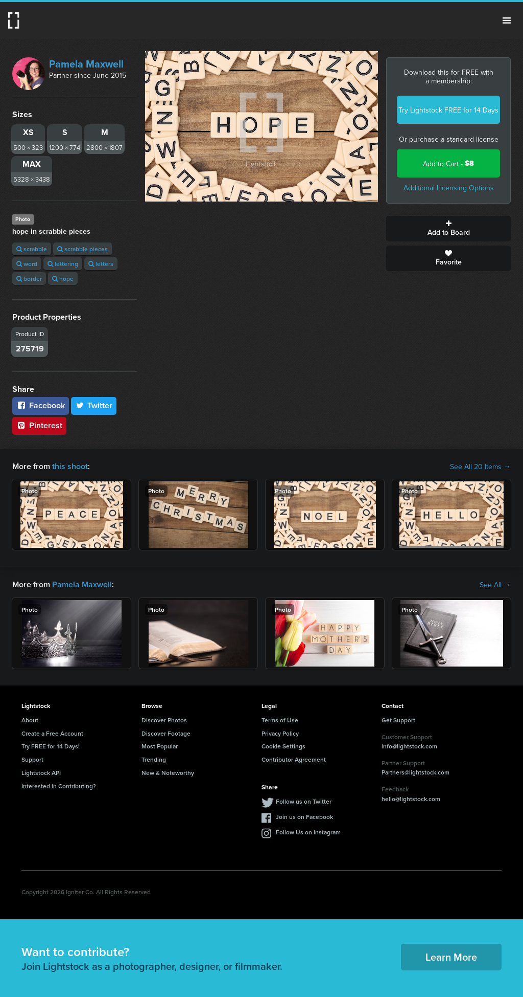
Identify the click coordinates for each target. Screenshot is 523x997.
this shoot (70, 466)
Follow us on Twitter (303, 801)
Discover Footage (166, 733)
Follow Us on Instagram (308, 832)
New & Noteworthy (167, 772)
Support (32, 759)
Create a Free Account (52, 733)
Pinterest (39, 425)
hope (63, 278)
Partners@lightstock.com (415, 772)
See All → (495, 585)
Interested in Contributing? (58, 786)
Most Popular (159, 746)
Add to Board (448, 228)
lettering (62, 263)
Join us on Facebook (304, 816)
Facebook (40, 405)
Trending (153, 759)
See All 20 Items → (480, 466)
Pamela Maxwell (86, 63)
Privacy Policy (280, 733)
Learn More (451, 956)
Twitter (94, 405)
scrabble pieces (82, 249)
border (29, 278)
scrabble (31, 249)
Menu (506, 20)
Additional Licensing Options (448, 188)
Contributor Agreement (294, 759)
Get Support (398, 720)
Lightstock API (41, 772)
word (26, 263)
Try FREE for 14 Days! (50, 746)
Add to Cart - (448, 163)
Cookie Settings (283, 746)
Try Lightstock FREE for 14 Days (448, 110)
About (29, 720)
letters (100, 263)
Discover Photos (164, 720)
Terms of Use (280, 720)
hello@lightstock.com (411, 798)
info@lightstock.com (409, 746)
